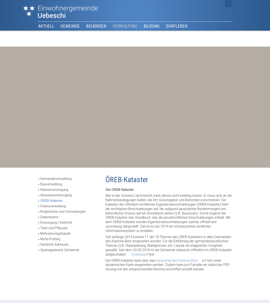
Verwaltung (125, 26)
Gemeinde (70, 26)
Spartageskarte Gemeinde (59, 250)
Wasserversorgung (54, 190)
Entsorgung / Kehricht (56, 223)
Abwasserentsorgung (56, 195)
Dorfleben (177, 26)
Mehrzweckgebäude (55, 234)
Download (139, 254)
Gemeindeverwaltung (56, 179)
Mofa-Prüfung (50, 239)
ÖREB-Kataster (51, 201)
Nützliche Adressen (54, 244)
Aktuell (46, 26)
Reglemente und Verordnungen (63, 212)
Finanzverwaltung (53, 206)
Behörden (96, 26)
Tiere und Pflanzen (54, 228)
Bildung (151, 26)
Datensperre (49, 217)
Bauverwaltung (51, 184)
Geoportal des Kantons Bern (177, 261)
